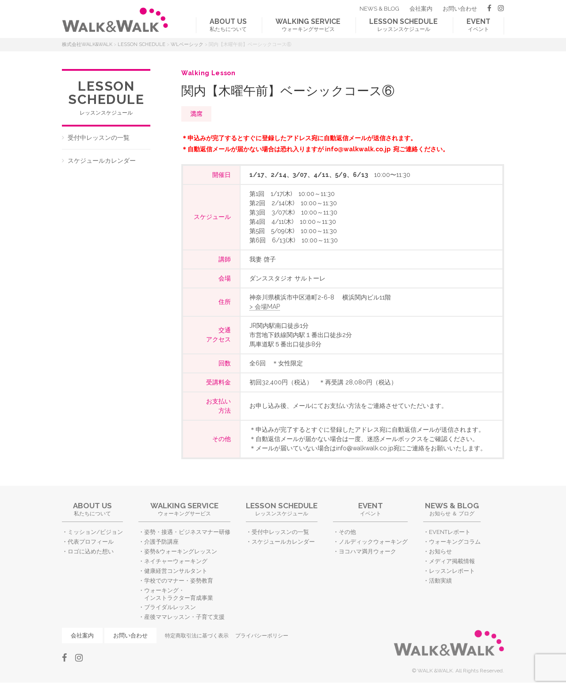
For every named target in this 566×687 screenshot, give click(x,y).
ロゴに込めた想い (91, 551)
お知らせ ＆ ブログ (452, 509)
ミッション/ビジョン (95, 532)
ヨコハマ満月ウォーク (367, 551)
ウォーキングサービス (307, 24)
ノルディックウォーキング (373, 541)
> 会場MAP (264, 306)
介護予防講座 (161, 541)
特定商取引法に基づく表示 (197, 636)
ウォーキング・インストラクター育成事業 (178, 594)
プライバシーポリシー (261, 636)
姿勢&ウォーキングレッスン (180, 551)
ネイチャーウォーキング (175, 561)
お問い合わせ (460, 8)
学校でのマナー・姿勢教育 (178, 580)
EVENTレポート (449, 532)
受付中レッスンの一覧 (99, 137)
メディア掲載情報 (452, 561)
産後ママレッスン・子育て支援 (184, 617)
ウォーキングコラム (455, 541)
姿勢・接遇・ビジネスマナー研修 (187, 532)
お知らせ (440, 551)
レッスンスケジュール (403, 24)
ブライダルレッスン (170, 607)
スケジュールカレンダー (102, 160)
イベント (478, 24)
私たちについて (228, 24)
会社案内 (420, 8)
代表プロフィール (91, 541)
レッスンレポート (452, 571)
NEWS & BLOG (379, 8)
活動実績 (440, 580)
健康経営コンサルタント (175, 571)
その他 (347, 532)
